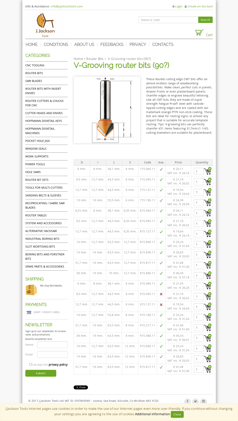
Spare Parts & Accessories (44, 266)
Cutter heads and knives (44, 113)
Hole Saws (33, 172)
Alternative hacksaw (41, 231)
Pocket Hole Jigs (37, 141)
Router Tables (36, 215)
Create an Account (199, 6)
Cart (204, 33)
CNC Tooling (34, 65)
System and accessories (43, 223)
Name (29, 344)
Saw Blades (33, 81)
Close (177, 414)
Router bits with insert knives (43, 91)
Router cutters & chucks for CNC (44, 103)
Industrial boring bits (42, 239)
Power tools (35, 164)
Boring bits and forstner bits (44, 256)
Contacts (162, 45)
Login (178, 6)
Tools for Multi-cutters (44, 187)
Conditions (56, 45)
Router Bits (34, 73)
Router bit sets (36, 180)
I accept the (48, 364)
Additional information (152, 414)
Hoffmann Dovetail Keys (43, 121)
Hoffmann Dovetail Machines (40, 131)
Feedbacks (111, 45)
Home (32, 45)
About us (84, 45)
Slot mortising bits (40, 246)
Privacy (137, 45)
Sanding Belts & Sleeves (43, 195)
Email (29, 354)
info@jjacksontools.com (66, 6)
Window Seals (35, 148)
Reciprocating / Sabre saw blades (45, 205)
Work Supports (36, 156)
